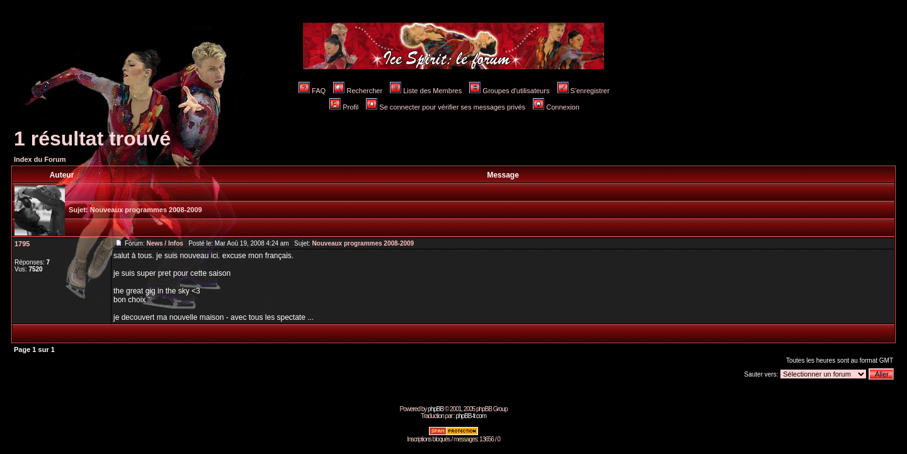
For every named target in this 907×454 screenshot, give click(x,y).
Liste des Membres (426, 90)
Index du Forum (40, 159)
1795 (22, 243)
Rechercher (357, 90)
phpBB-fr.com (470, 415)
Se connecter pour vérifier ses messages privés (445, 107)
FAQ (312, 90)
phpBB (435, 409)
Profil (343, 107)
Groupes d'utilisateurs (509, 90)
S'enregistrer (583, 90)
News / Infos (164, 243)
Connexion (556, 107)
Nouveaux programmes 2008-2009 (146, 209)
